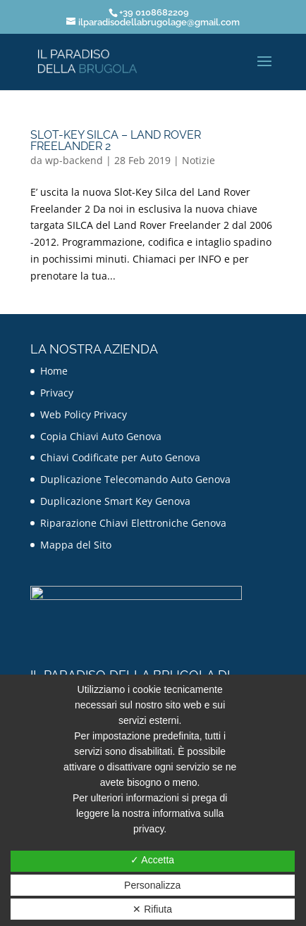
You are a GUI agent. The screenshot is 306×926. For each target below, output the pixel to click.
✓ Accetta (152, 859)
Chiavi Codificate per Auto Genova (120, 457)
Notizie (198, 160)
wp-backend (74, 160)
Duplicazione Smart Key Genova (115, 501)
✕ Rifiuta (152, 909)
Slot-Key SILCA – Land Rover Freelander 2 (115, 140)
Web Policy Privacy (83, 414)
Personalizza (152, 885)
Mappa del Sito (75, 544)
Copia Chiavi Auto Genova (100, 436)
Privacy (56, 392)
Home (54, 370)
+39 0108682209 (154, 12)
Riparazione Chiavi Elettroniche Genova (133, 523)
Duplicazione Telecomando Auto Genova (135, 479)
